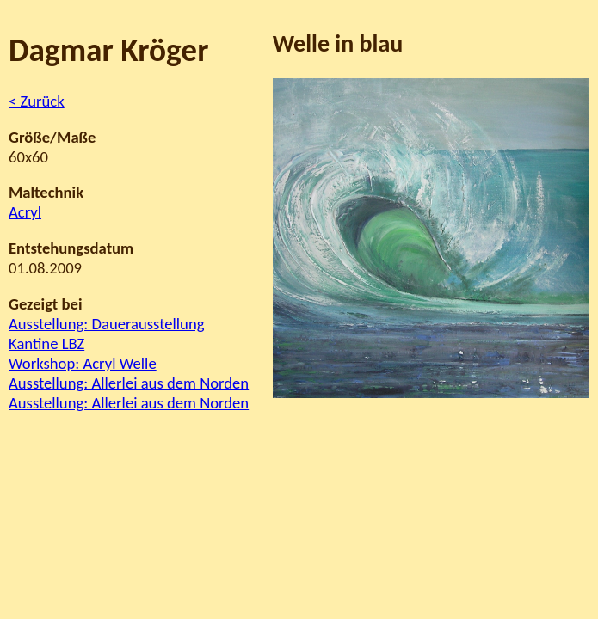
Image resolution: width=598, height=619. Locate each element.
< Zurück (37, 101)
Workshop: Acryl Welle (83, 363)
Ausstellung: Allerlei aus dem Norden (129, 383)
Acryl (25, 212)
